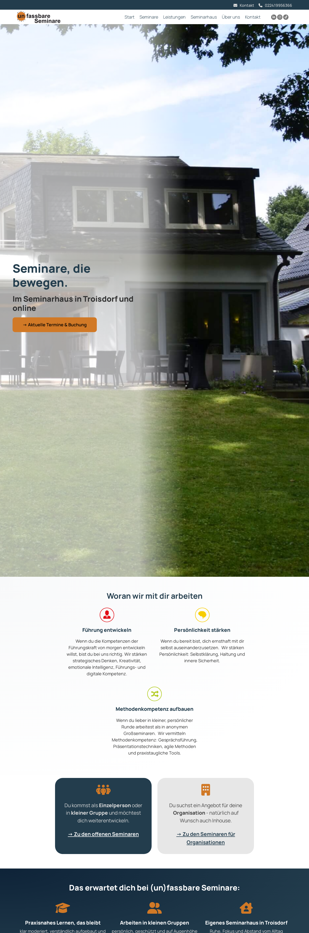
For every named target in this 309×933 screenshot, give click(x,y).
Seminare (149, 17)
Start (129, 17)
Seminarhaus (204, 17)
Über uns (231, 17)
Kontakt (247, 5)
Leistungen (174, 17)
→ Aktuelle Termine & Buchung (55, 325)
